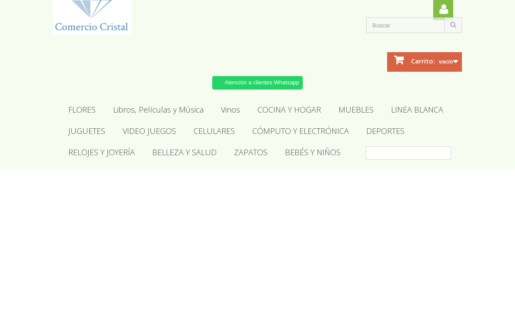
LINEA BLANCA (417, 109)
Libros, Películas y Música (158, 109)
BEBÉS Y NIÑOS (313, 152)
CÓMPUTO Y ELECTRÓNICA (300, 131)
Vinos (230, 109)
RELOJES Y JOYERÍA (101, 152)
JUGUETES (86, 131)
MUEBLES (356, 109)
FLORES (82, 109)
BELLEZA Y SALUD (184, 152)
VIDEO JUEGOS (149, 131)
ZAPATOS (251, 152)
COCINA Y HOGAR (289, 109)
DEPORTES (385, 131)
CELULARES (214, 131)
